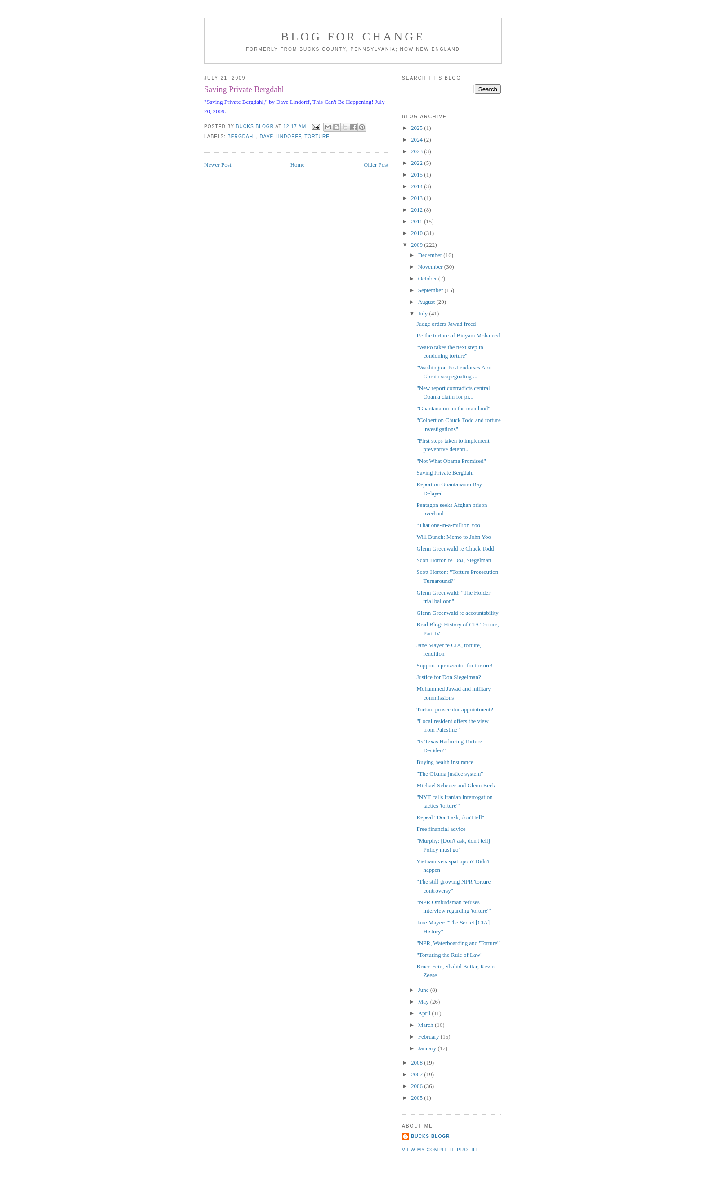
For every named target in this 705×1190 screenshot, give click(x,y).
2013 (417, 198)
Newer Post (217, 164)
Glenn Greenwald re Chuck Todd (455, 548)
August (427, 301)
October (428, 278)
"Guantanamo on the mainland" (453, 408)
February (429, 1036)
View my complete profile (441, 1149)
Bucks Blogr (430, 1136)
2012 (417, 209)
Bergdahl (242, 136)
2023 (417, 151)
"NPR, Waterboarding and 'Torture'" (458, 943)
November (431, 266)
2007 (417, 1074)
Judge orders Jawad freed (446, 323)
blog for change (353, 36)
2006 (417, 1086)
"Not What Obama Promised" (451, 460)
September (431, 290)
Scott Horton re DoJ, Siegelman (453, 560)
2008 (417, 1062)
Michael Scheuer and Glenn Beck (455, 785)
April (425, 1013)
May (424, 1001)
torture (317, 136)
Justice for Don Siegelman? (448, 677)
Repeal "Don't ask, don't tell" (450, 817)
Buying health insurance (444, 762)
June (424, 989)
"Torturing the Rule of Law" (449, 954)
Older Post (376, 164)
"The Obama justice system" (449, 773)
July (423, 313)
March (426, 1024)
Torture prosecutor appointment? (454, 709)
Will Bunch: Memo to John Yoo (453, 536)
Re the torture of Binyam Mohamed (458, 335)
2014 (417, 186)
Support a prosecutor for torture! (454, 665)
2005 (417, 1097)
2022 (417, 163)
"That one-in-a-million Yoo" (449, 525)
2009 (417, 244)
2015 (417, 174)
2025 (417, 127)
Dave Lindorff (280, 136)
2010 (417, 233)
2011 (417, 221)
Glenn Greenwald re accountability (457, 612)
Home (297, 164)
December (431, 255)
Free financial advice (440, 829)
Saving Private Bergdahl (444, 472)
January (428, 1048)
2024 (417, 139)
